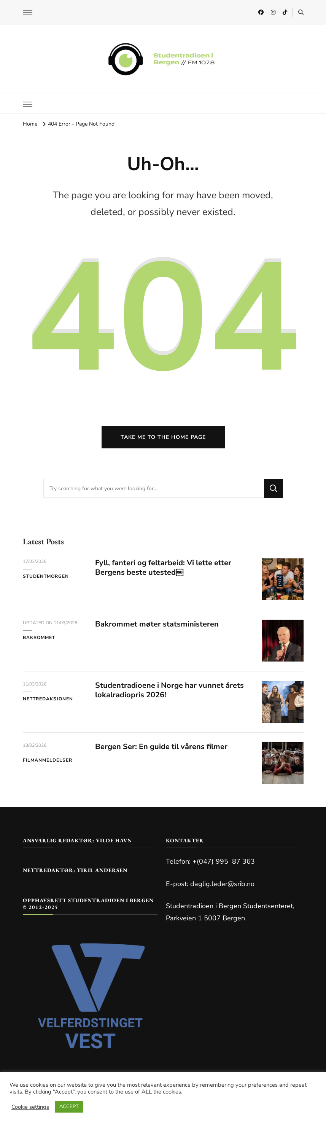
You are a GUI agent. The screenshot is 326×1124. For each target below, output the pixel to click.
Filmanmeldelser (47, 760)
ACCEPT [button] (69, 1106)
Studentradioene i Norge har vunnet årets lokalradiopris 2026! (169, 690)
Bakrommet (39, 638)
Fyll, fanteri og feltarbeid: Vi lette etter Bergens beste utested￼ (163, 567)
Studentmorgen (46, 576)
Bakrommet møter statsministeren (157, 624)
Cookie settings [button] (30, 1106)
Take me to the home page (163, 437)
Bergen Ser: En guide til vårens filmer (161, 746)
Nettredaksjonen (48, 699)
